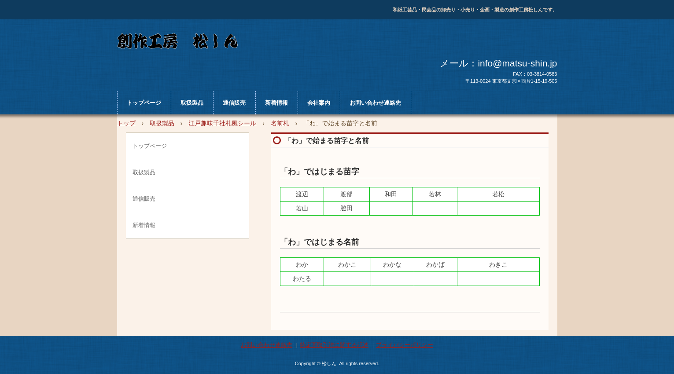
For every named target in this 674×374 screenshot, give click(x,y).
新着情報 (276, 102)
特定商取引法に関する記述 (334, 344)
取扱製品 (191, 102)
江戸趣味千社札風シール (222, 123)
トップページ (144, 102)
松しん (282, 42)
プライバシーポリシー (404, 344)
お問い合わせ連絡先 (375, 102)
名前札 (280, 123)
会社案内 (318, 102)
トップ (126, 123)
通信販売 (234, 102)
